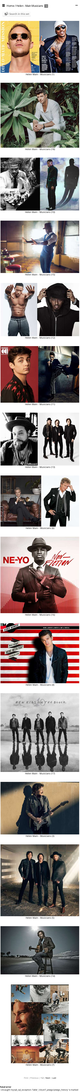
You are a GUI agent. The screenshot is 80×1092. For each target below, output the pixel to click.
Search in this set (19, 13)
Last (54, 1077)
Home (10, 6)
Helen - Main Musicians (29, 6)
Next (47, 1077)
